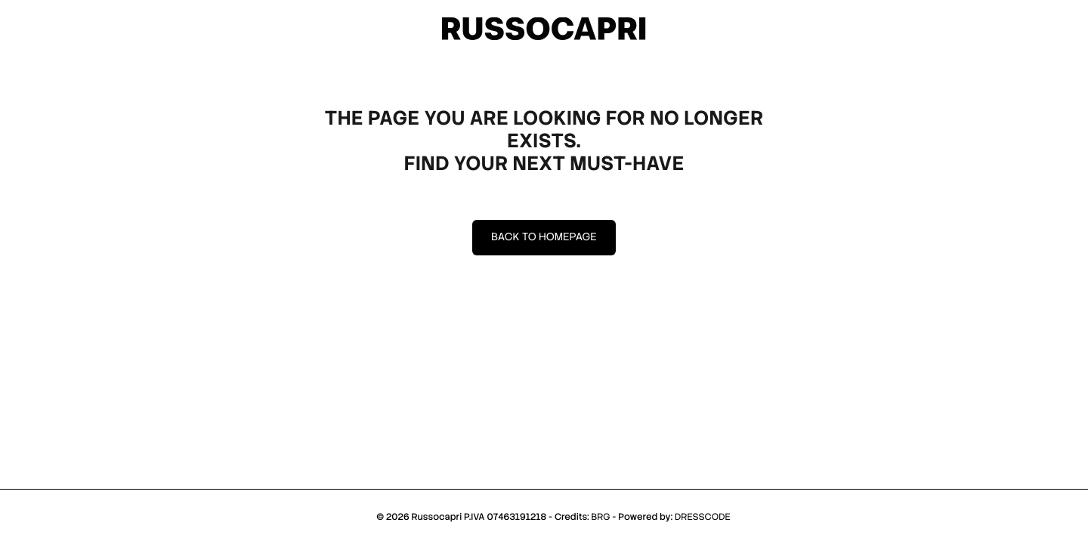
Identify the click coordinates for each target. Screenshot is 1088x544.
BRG (600, 517)
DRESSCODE (703, 517)
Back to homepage (544, 237)
